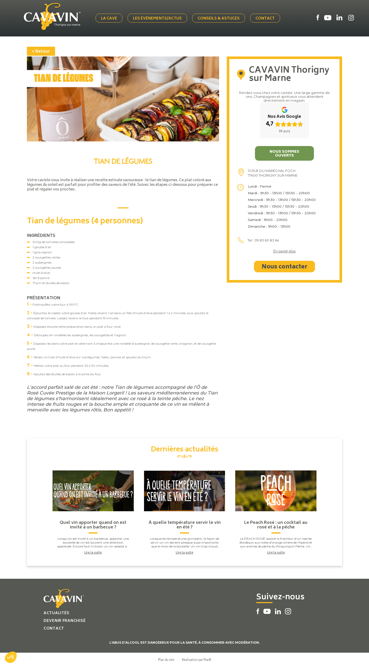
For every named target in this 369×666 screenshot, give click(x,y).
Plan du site (166, 659)
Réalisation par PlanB (196, 659)
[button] (11, 657)
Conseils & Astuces (219, 18)
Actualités (56, 613)
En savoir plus (284, 251)
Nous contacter (284, 267)
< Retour (41, 51)
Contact (265, 18)
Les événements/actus (158, 18)
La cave (109, 18)
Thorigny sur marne (68, 25)
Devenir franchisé (65, 620)
